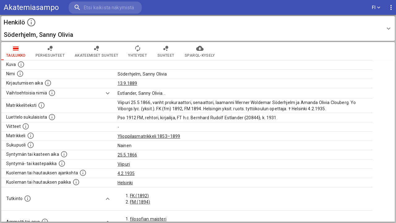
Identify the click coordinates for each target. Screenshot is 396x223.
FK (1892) (139, 195)
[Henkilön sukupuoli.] (31, 145)
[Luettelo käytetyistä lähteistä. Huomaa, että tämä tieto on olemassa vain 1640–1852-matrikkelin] (26, 126)
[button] (198, 28)
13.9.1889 (127, 83)
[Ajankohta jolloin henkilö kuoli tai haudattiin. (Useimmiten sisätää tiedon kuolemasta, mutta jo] (83, 173)
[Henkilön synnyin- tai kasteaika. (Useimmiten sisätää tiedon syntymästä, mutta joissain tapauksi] (64, 154)
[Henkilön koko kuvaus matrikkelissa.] (41, 105)
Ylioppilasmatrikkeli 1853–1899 (149, 136)
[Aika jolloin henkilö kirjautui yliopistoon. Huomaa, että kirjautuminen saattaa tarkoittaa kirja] (48, 83)
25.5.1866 (127, 154)
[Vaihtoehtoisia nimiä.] (52, 93)
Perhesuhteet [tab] (50, 51)
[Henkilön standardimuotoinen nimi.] (20, 74)
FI (376, 7)
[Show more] (108, 93)
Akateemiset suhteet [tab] (96, 51)
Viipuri (124, 164)
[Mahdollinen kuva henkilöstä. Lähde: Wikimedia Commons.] (21, 64)
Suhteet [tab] (166, 51)
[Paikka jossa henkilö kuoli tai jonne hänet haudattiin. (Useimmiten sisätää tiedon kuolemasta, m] (76, 182)
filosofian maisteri (148, 218)
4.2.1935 (126, 173)
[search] (105, 8)
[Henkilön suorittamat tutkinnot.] (27, 198)
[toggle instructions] (31, 22)
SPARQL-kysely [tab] (200, 51)
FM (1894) (140, 201)
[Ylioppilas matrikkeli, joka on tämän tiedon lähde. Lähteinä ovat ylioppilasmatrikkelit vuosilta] (31, 136)
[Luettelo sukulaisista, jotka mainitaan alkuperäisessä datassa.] (52, 117)
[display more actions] (391, 8)
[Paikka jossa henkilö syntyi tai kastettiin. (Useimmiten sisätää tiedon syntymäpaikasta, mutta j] (62, 163)
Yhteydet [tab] (137, 51)
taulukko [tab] (16, 51)
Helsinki (125, 182)
